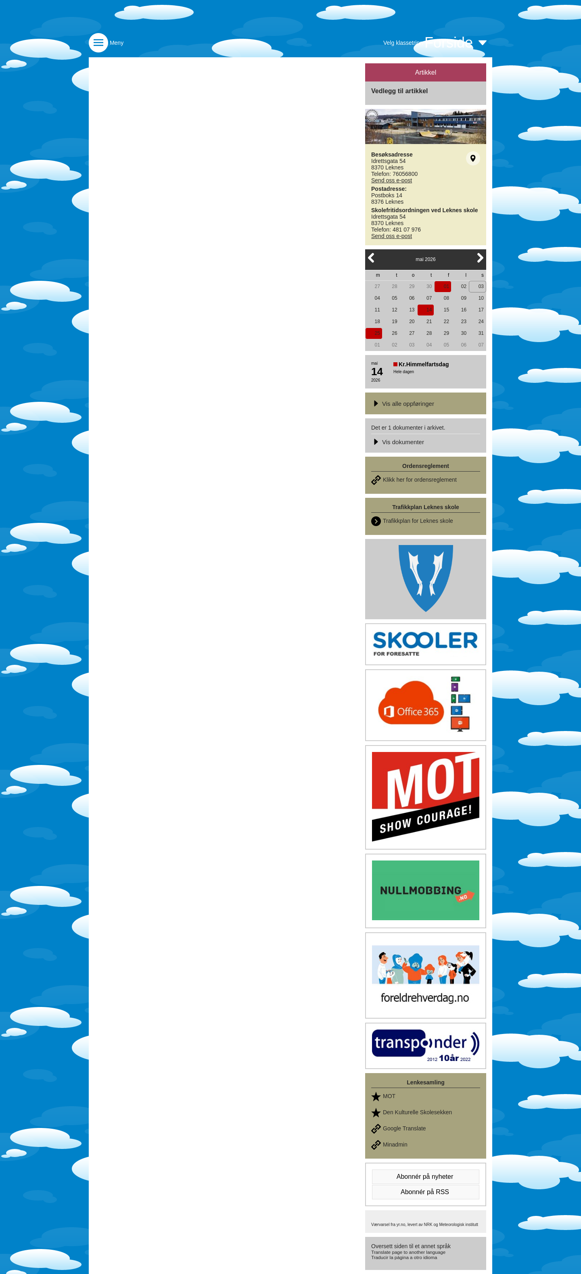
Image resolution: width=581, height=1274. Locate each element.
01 (446, 286)
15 (446, 310)
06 (411, 298)
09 (463, 298)
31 (481, 333)
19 (394, 321)
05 (394, 298)
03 (481, 286)
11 (377, 310)
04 (377, 298)
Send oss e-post (391, 180)
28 (394, 286)
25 (377, 333)
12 (394, 310)
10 (481, 298)
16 (463, 310)
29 (411, 286)
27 (377, 286)
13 (411, 310)
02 (463, 286)
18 (377, 321)
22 (446, 321)
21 (429, 321)
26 (394, 333)
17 (481, 310)
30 (429, 286)
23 (463, 321)
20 (411, 321)
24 (481, 321)
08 (446, 298)
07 (429, 298)
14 (429, 310)
